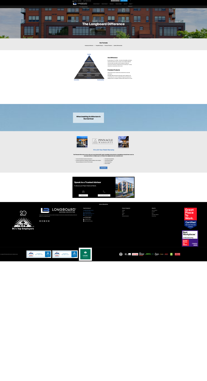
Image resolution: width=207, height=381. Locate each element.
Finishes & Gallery (119, 3)
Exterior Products (96, 3)
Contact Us (130, 6)
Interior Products (105, 3)
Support (131, 3)
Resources (112, 3)
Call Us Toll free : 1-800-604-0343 (77, 1)
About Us (126, 3)
